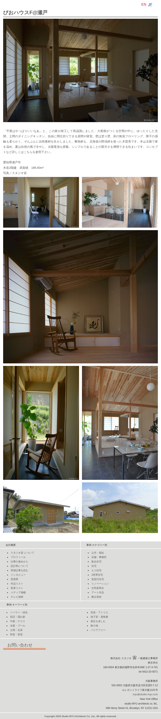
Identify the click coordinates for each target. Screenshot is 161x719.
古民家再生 (97, 588)
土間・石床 (16, 630)
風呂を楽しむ (98, 621)
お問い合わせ (24, 645)
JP (150, 5)
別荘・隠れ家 (17, 616)
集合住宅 (96, 561)
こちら (28, 152)
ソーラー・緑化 (19, 612)
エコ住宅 (96, 570)
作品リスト (17, 583)
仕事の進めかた (19, 561)
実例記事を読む (19, 570)
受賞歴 (14, 579)
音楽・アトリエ (99, 612)
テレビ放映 (17, 596)
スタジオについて (22, 552)
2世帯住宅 (97, 574)
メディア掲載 (18, 592)
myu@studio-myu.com (145, 694)
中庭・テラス (17, 621)
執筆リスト (17, 588)
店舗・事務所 (98, 557)
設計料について (19, 566)
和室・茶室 (16, 634)
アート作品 (97, 592)
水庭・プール (17, 625)
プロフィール (18, 557)
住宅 (93, 566)
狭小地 (94, 625)
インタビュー (18, 574)
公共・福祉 (97, 552)
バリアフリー (98, 630)
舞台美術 (96, 596)
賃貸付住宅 (97, 579)
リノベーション (100, 583)
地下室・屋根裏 (99, 616)
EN (143, 5)
